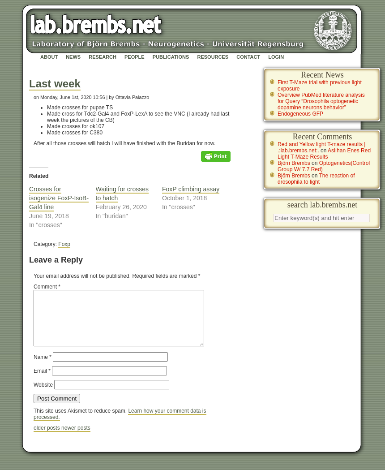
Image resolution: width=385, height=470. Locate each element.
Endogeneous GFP (300, 114)
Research (102, 57)
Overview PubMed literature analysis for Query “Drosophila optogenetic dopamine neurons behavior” (321, 101)
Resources (212, 57)
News (73, 57)
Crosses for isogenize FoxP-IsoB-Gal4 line (59, 198)
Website (43, 395)
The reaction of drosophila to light (316, 178)
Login (276, 57)
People (134, 57)
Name (42, 368)
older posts (47, 439)
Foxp (64, 244)
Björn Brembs (294, 163)
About (49, 57)
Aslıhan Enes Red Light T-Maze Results (324, 153)
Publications (171, 57)
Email (42, 382)
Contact (248, 57)
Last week (55, 84)
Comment (47, 287)
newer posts (75, 439)
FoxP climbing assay (190, 189)
